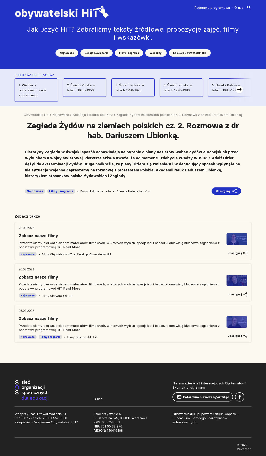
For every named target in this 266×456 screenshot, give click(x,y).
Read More (71, 247)
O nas (238, 7)
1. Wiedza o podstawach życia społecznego (32, 90)
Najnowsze (67, 53)
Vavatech (244, 449)
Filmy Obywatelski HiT (57, 254)
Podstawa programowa (212, 7)
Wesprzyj (156, 53)
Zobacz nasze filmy (38, 235)
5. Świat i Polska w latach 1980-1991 (226, 87)
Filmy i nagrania (129, 53)
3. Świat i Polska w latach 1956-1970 (130, 87)
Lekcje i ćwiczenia (96, 53)
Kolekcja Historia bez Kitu (133, 191)
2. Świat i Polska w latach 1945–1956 (81, 87)
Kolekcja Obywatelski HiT (189, 53)
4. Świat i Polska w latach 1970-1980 (178, 87)
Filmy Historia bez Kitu (95, 191)
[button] (239, 89)
